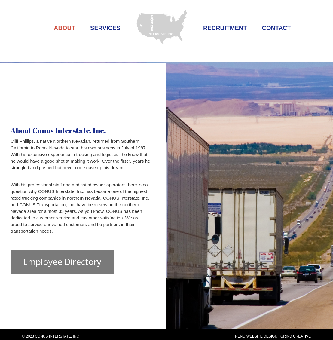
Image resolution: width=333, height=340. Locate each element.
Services (105, 28)
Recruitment (225, 28)
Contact (276, 28)
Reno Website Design (256, 336)
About (64, 28)
